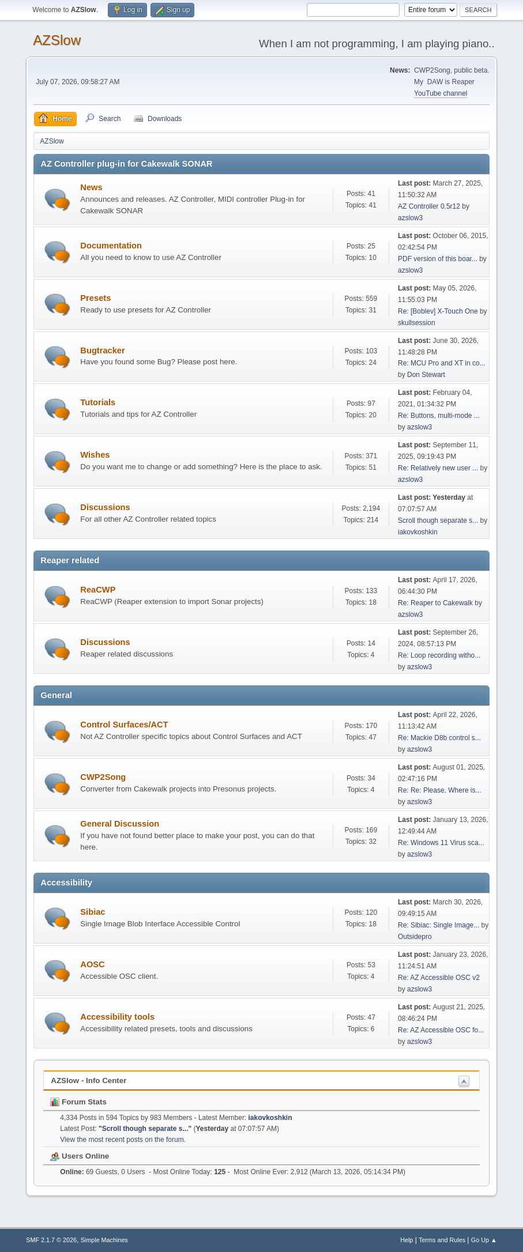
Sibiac (92, 912)
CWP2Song (103, 777)
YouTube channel (440, 93)
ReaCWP (97, 589)
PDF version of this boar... (437, 259)
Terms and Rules (442, 1239)
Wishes (95, 454)
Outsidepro (415, 937)
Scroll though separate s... (438, 520)
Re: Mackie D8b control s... (439, 738)
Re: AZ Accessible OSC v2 (439, 978)
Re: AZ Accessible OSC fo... (441, 1030)
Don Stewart (426, 375)
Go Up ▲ (484, 1239)
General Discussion (119, 823)
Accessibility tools (117, 1016)
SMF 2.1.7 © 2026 (51, 1239)
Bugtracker (102, 350)
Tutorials (97, 402)
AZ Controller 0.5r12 (429, 206)
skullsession (416, 323)
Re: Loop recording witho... (439, 655)
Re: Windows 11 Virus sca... (441, 843)
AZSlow (57, 40)
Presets (95, 298)
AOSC (92, 964)
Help (406, 1239)
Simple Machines (104, 1239)
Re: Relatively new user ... (438, 468)
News (91, 187)
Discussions (105, 507)
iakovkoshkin (418, 532)
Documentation (111, 245)
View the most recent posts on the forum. (123, 1140)
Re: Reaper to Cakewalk (435, 603)
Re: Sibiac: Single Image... (438, 925)
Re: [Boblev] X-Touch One (438, 311)
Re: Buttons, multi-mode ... (439, 416)
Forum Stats (78, 1102)
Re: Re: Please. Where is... (439, 790)
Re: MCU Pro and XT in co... (442, 363)
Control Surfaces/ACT (124, 724)
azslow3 (410, 218)
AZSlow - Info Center (88, 1080)
